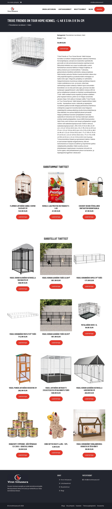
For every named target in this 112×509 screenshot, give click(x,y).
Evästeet (78, 506)
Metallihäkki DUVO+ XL (89, 325)
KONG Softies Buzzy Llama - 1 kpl (56, 444)
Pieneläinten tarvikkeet (17, 25)
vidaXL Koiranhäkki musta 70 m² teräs (23, 334)
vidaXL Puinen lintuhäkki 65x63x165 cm (23, 388)
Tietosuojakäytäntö (89, 506)
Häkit (29, 25)
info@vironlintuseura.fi (97, 2)
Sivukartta (100, 506)
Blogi (91, 9)
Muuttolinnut (80, 9)
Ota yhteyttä (70, 506)
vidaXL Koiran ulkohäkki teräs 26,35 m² (56, 334)
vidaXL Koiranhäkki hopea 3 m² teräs (89, 278)
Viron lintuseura (49, 9)
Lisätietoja (64, 49)
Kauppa (99, 9)
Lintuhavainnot (64, 9)
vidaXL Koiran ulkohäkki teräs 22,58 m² (56, 278)
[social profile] (21, 2)
